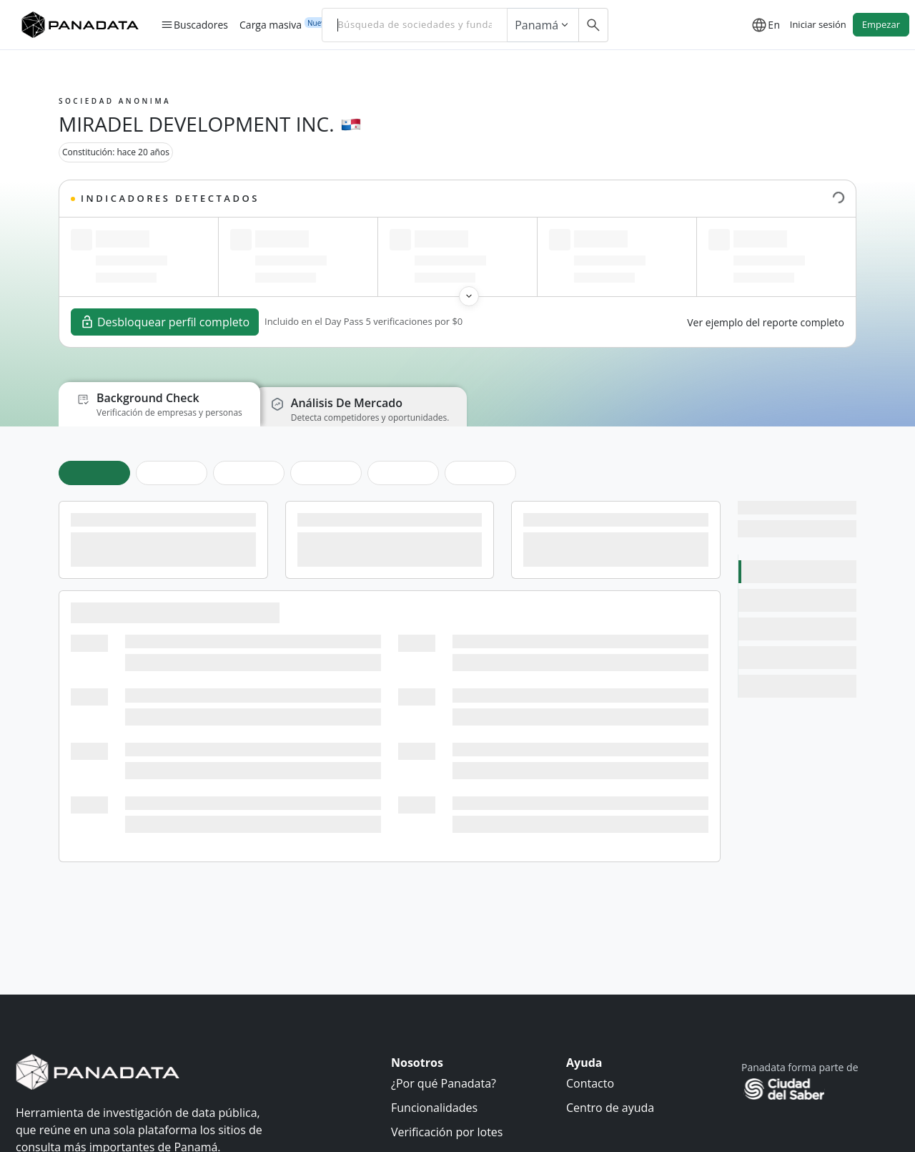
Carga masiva (270, 24)
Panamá (543, 25)
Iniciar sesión (818, 24)
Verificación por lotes (447, 1132)
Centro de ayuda (610, 1108)
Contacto (590, 1083)
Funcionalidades (434, 1108)
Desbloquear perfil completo (164, 322)
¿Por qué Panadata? (443, 1083)
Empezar (881, 24)
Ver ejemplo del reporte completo (765, 322)
